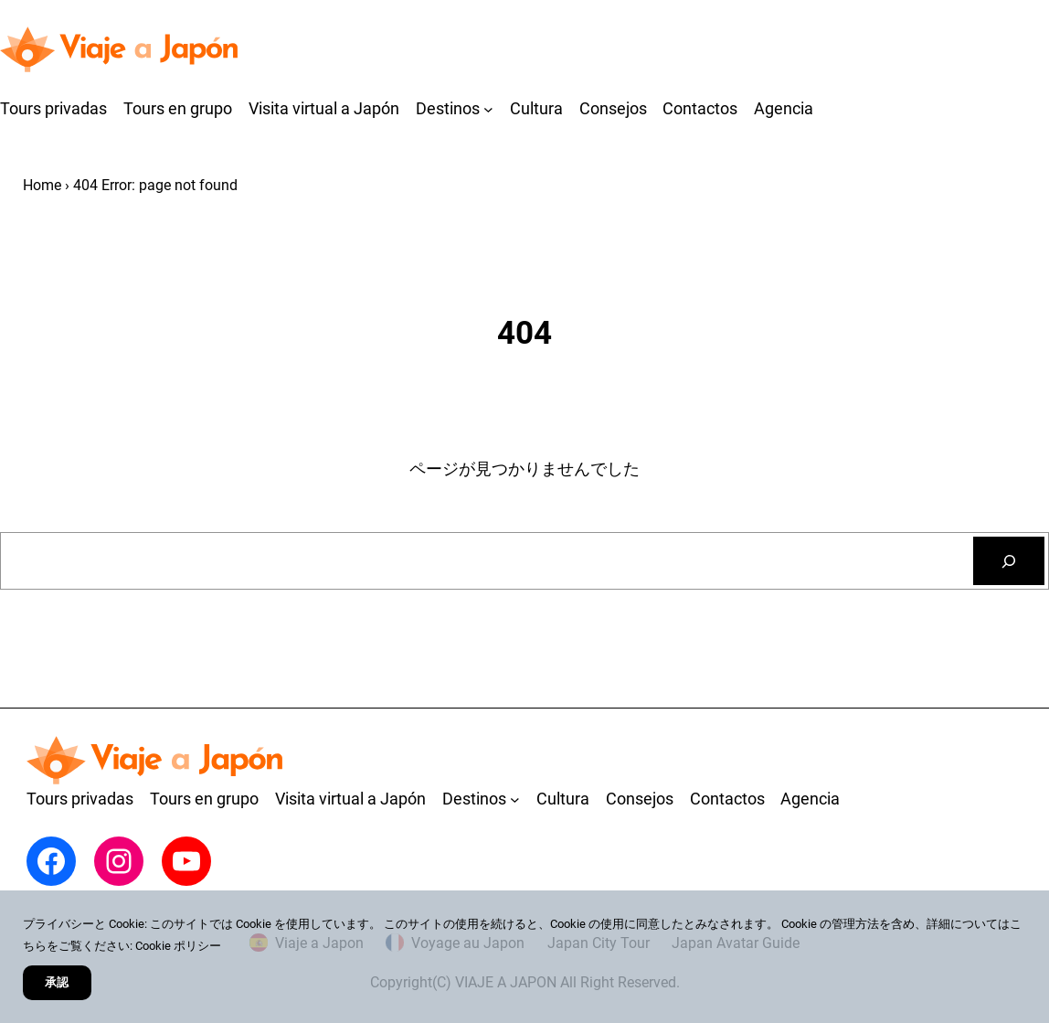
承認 (57, 982)
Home (42, 185)
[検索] (1008, 561)
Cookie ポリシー (178, 946)
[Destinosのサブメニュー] (488, 109)
